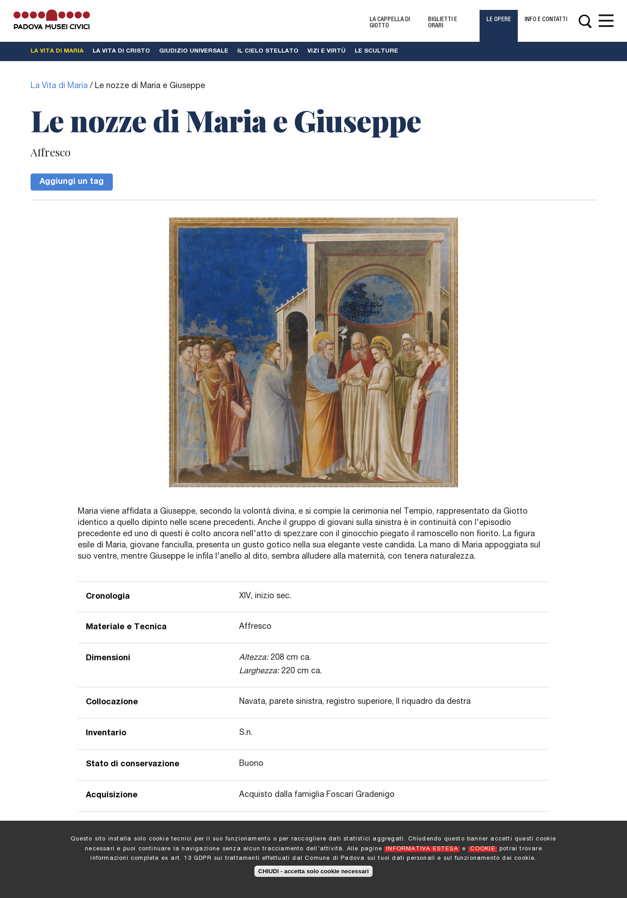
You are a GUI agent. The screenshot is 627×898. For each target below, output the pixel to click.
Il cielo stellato (267, 51)
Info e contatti (546, 20)
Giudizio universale (193, 51)
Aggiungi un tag (72, 182)
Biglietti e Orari (442, 23)
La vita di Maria (57, 51)
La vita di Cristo (121, 51)
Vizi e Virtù (326, 51)
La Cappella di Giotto (389, 23)
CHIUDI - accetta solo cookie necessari (313, 873)
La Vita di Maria (59, 86)
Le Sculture (376, 51)
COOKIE (482, 851)
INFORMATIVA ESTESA (422, 851)
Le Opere (498, 20)
